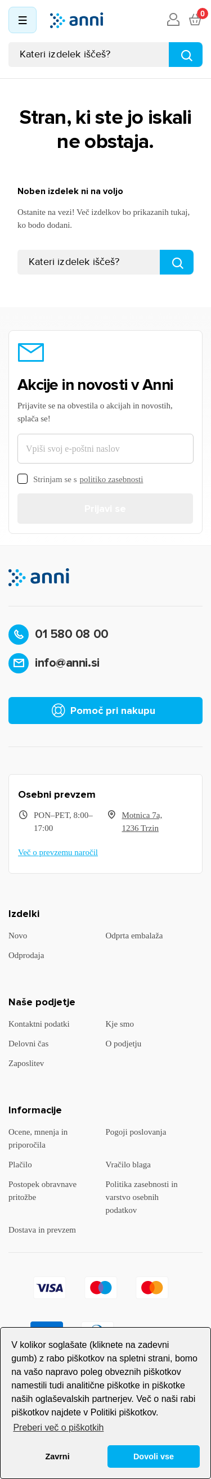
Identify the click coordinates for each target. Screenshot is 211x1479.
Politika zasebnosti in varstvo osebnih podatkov (142, 1197)
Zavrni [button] (57, 1456)
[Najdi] (186, 54)
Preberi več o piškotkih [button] (58, 1427)
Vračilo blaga (128, 1164)
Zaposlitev (26, 1063)
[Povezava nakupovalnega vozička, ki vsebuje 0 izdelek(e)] (195, 20)
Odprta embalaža (134, 935)
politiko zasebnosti (111, 479)
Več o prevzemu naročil (58, 852)
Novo (17, 935)
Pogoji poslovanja (136, 1131)
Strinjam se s (80, 479)
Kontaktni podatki (39, 1023)
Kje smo (120, 1023)
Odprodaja (26, 955)
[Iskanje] (105, 54)
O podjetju (124, 1043)
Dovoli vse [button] (153, 1456)
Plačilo (20, 1164)
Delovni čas (28, 1043)
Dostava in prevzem (42, 1229)
